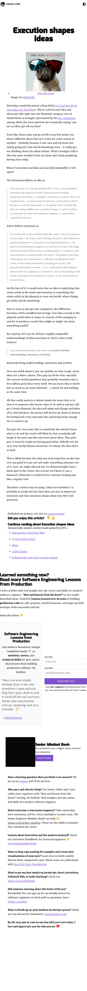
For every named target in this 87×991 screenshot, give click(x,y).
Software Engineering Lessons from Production (21, 637)
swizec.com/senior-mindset (24, 822)
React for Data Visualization (30, 864)
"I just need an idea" (24, 539)
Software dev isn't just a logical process (35, 557)
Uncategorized (55, 513)
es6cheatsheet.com (55, 914)
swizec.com (13, 3)
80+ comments (66, 118)
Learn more (44, 758)
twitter (23, 781)
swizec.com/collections (21, 880)
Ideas (15, 545)
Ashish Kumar (13, 717)
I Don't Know (19, 551)
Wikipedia (29, 97)
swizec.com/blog (17, 901)
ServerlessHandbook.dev (22, 843)
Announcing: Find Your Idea (28, 532)
